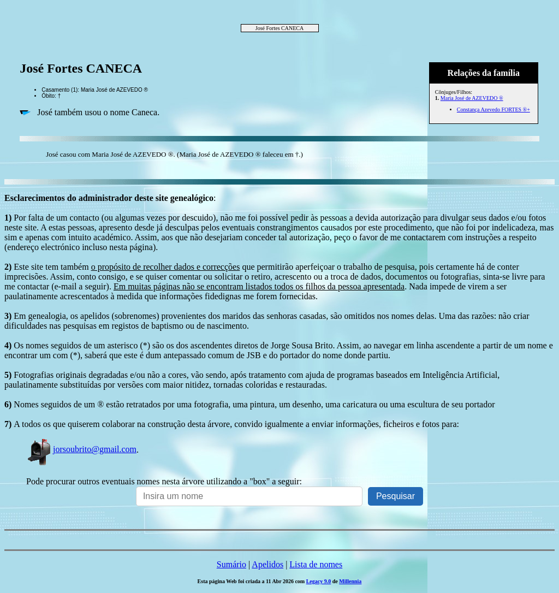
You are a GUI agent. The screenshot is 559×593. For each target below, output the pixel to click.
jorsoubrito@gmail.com (81, 449)
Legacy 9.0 (318, 581)
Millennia (350, 581)
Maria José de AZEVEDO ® (472, 98)
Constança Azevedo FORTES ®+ (493, 109)
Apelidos (267, 564)
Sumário (231, 564)
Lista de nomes (315, 564)
